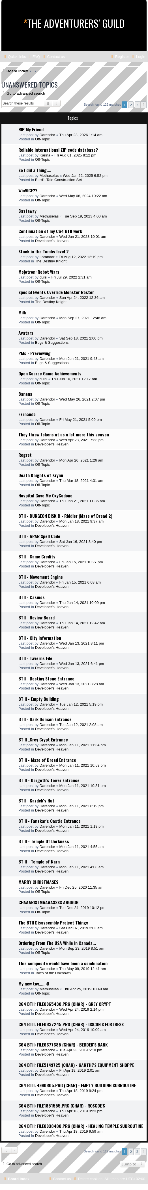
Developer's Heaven (51, 241)
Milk (22, 312)
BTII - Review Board (36, 617)
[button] (144, 104)
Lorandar (47, 257)
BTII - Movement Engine (40, 576)
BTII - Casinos (31, 597)
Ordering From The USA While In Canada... (57, 942)
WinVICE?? (27, 190)
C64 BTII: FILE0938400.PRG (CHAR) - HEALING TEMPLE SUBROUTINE (80, 1125)
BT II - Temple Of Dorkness (43, 841)
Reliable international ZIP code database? (58, 149)
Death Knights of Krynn (40, 475)
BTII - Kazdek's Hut (36, 800)
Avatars (25, 332)
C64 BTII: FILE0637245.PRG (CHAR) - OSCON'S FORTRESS (71, 1024)
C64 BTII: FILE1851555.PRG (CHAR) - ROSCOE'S (61, 1105)
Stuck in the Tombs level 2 (43, 251)
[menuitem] (33, 57)
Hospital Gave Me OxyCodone (45, 495)
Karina (45, 155)
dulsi (43, 277)
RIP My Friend (31, 129)
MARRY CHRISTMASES (38, 881)
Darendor (47, 135)
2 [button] (131, 104)
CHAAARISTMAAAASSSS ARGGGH (48, 902)
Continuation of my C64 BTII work (50, 231)
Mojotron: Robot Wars (38, 271)
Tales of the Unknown (53, 973)
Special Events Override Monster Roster (56, 292)
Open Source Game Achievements (49, 373)
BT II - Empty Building (38, 698)
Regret (25, 454)
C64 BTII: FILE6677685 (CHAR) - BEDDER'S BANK (63, 1044)
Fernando (27, 414)
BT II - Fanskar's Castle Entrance (49, 820)
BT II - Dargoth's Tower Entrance (49, 780)
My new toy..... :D (33, 983)
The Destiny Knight (51, 261)
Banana (25, 393)
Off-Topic (42, 139)
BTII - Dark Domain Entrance (45, 719)
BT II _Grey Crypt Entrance (43, 739)
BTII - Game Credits (36, 556)
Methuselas (49, 175)
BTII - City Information (39, 637)
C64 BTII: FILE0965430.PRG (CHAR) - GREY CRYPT (64, 1003)
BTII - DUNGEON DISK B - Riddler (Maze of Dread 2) (65, 515)
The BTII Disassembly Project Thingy (53, 922)
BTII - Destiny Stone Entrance (46, 678)
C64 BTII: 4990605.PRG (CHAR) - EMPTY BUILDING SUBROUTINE (77, 1085)
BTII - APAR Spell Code (39, 536)
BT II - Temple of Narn (39, 861)
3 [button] (137, 104)
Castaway (27, 210)
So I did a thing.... (34, 170)
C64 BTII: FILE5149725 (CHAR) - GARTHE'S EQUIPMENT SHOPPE (76, 1064)
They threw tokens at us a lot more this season (63, 434)
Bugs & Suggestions (52, 342)
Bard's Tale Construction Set (58, 180)
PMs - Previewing (34, 353)
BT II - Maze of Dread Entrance (47, 759)
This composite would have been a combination (63, 963)
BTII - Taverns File (35, 658)
